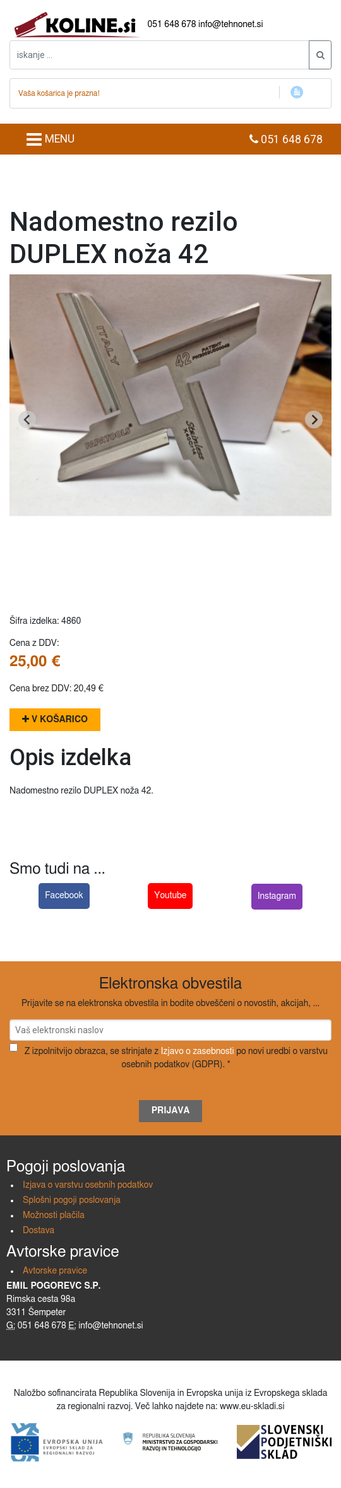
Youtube (170, 895)
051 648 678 (172, 24)
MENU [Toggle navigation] (50, 139)
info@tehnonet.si (230, 24)
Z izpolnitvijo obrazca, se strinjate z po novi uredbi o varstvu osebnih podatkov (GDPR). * (176, 1058)
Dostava (38, 1230)
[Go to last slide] (27, 419)
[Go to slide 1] (170, 573)
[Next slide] (314, 419)
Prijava (171, 1110)
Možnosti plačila (54, 1215)
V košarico (55, 719)
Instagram (277, 896)
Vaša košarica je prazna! (59, 93)
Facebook (64, 895)
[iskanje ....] (159, 54)
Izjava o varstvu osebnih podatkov (88, 1185)
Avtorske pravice (55, 1271)
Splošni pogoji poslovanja (72, 1200)
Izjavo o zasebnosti (197, 1051)
